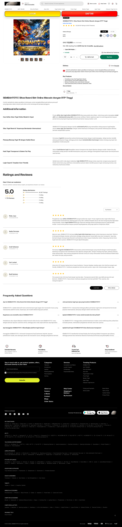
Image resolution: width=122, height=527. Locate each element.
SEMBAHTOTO (8, 9)
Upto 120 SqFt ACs (62, 426)
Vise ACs (7, 423)
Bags (35, 500)
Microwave (20, 463)
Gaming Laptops (23, 507)
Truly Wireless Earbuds (11, 470)
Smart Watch (8, 514)
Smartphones (8, 492)
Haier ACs (103, 423)
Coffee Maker (40, 462)
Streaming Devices (49, 444)
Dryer (24, 454)
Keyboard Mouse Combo (25, 500)
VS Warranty (67, 369)
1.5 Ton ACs (64, 425)
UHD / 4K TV (29, 444)
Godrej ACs (47, 423)
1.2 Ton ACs (55, 425)
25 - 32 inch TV (98, 435)
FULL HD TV (73, 435)
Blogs (46, 399)
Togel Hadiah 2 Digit (60, 9)
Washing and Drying (45, 453)
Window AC (25, 453)
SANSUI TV (8, 435)
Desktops (32, 507)
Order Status (48, 401)
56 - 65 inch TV (30, 437)
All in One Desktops (42, 507)
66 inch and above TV (42, 437)
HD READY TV (88, 435)
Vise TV (15, 435)
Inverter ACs (51, 426)
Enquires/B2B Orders (69, 371)
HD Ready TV (14, 444)
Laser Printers (74, 507)
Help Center (103, 3)
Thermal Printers (96, 507)
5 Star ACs (32, 426)
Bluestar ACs (38, 423)
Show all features (67, 85)
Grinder (7, 463)
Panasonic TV (45, 435)
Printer (57, 507)
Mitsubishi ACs (56, 423)
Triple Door (67, 454)
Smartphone (47, 367)
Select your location (29, 4)
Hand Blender (74, 462)
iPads (12, 485)
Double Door (58, 454)
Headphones (31, 470)
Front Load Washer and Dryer (12, 454)
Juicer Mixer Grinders (105, 462)
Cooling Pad (42, 500)
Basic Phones (24, 492)
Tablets (7, 485)
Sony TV (36, 435)
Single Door (49, 454)
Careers (47, 391)
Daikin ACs (23, 423)
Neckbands (22, 470)
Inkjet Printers (65, 507)
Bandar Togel (85, 9)
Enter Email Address (12, 369)
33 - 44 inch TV (108, 435)
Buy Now (109, 57)
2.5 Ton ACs (98, 425)
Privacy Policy (105, 395)
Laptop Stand (52, 500)
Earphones (40, 470)
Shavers (14, 478)
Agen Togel (97, 9)
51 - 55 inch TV (19, 437)
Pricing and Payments (88, 388)
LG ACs (30, 423)
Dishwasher (31, 454)
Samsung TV (22, 435)
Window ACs (25, 425)
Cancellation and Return (70, 365)
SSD (76, 500)
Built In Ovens (16, 462)
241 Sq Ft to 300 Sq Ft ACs (12, 428)
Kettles (13, 463)
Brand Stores (105, 388)
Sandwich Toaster (51, 463)
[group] (104, 31)
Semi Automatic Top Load (76, 453)
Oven (26, 463)
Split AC (18, 453)
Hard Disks (82, 500)
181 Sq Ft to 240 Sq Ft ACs (94, 426)
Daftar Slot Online (67, 23)
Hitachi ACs (74, 423)
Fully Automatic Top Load (60, 453)
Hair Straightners (32, 478)
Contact (47, 396)
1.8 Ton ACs (73, 425)
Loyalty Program (68, 367)
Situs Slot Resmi (34, 9)
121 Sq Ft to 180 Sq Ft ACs (77, 426)
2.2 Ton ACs (89, 425)
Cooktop (48, 462)
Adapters (39, 492)
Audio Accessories (61, 444)
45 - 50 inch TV (9, 437)
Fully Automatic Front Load (93, 453)
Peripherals (61, 500)
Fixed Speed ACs (41, 426)
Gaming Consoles (73, 444)
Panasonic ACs (84, 423)
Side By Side (75, 454)
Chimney (25, 462)
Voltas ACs (15, 423)
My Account (68, 395)
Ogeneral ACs (8, 425)
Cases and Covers (57, 492)
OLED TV (53, 435)
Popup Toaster (41, 463)
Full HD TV (38, 444)
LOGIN (33, 14)
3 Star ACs (15, 426)
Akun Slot (46, 9)
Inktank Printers (85, 507)
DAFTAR (89, 14)
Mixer (68, 463)
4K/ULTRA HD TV (62, 435)
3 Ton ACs (107, 425)
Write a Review (111, 288)
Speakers (7, 445)
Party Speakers (48, 373)
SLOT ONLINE (21, 9)
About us (47, 388)
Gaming (46, 376)
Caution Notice (106, 393)
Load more (96, 288)
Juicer (95, 462)
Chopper (32, 462)
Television (46, 365)
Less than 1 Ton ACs (36, 425)
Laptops (46, 369)
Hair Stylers (22, 478)
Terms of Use (105, 390)
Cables (32, 492)
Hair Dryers (42, 478)
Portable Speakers (50, 470)
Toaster (32, 463)
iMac (51, 507)
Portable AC (34, 453)
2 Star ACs (7, 426)
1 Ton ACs (47, 425)
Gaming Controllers (85, 444)
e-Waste (47, 394)
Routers (105, 507)
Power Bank (47, 492)
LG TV (30, 435)
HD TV (80, 435)
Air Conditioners (9, 453)
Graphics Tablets (20, 485)
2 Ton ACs (81, 425)
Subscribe (22, 380)
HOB (90, 462)
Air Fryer (66, 462)
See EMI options (98, 46)
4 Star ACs (24, 426)
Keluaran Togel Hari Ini (111, 9)
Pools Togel (73, 9)
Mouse (6, 500)
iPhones (16, 492)
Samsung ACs (94, 423)
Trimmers (7, 478)
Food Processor (57, 462)
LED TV (7, 444)
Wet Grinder (62, 463)
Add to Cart (89, 57)
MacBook (13, 507)
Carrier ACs (66, 423)
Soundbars (96, 444)
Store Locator (93, 3)
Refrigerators (40, 454)
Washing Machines (49, 371)
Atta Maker (8, 462)
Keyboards (13, 500)
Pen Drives (69, 500)
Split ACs (16, 425)
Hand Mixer (84, 462)
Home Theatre (105, 444)
